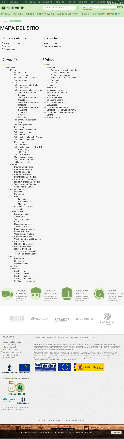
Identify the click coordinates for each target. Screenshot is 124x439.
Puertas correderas (22, 174)
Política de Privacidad (56, 102)
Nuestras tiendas (53, 117)
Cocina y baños (45, 14)
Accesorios (19, 209)
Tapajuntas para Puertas (25, 184)
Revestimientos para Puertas (27, 182)
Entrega (49, 85)
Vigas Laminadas (21, 75)
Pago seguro (52, 95)
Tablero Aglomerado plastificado (28, 90)
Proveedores (9, 49)
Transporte (55, 80)
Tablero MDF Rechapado (25, 130)
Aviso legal (51, 87)
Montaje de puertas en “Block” (63, 78)
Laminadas (23, 199)
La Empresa (51, 105)
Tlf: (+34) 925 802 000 (9, 349)
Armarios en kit (21, 241)
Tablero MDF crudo (22, 87)
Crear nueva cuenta (52, 46)
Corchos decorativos (23, 246)
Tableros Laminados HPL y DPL (28, 147)
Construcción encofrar (24, 157)
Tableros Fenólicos (22, 154)
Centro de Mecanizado (60, 75)
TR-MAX (22, 152)
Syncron (22, 115)
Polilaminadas (24, 202)
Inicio (4, 2)
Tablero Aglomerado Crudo (26, 85)
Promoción (19, 259)
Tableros (17, 14)
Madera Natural (21, 73)
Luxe (20, 122)
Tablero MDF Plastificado (25, 120)
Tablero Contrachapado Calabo (28, 137)
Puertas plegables (22, 172)
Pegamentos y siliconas (24, 229)
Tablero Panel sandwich (24, 159)
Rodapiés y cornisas (23, 224)
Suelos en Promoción (27, 251)
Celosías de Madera (23, 236)
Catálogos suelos (21, 274)
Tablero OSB (20, 135)
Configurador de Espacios (57, 107)
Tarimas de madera (22, 219)
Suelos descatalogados (28, 254)
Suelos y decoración (68, 14)
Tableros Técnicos (22, 162)
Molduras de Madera (23, 244)
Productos (10, 68)
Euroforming (23, 150)
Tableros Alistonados (23, 132)
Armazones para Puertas (25, 179)
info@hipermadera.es (9, 357)
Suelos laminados (22, 214)
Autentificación (50, 43)
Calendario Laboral (54, 100)
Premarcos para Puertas (25, 177)
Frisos (17, 221)
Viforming (22, 112)
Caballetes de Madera (24, 234)
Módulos (18, 192)
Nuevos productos (12, 43)
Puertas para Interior (23, 169)
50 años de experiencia (56, 92)
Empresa (14, 2)
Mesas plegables (21, 231)
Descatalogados (21, 264)
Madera (5, 14)
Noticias (71, 2)
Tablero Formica (21, 145)
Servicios (60, 2)
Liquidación (19, 261)
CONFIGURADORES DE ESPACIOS (103, 2)
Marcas (7, 46)
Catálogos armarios (22, 279)
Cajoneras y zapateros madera (27, 239)
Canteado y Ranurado (60, 73)
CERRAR (116, 433)
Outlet (86, 14)
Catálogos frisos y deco (24, 281)
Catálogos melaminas (23, 276)
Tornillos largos (20, 80)
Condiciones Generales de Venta (61, 110)
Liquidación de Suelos (24, 249)
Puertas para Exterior (23, 167)
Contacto (83, 2)
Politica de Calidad (54, 97)
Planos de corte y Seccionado (63, 70)
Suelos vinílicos (21, 217)
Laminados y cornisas (23, 207)
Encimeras (19, 194)
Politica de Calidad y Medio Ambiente (36, 2)
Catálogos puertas (22, 271)
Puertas (29, 14)
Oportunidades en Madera (25, 78)
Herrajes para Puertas (24, 187)
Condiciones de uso (55, 90)
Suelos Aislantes (21, 226)
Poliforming (23, 117)
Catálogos (14, 269)
